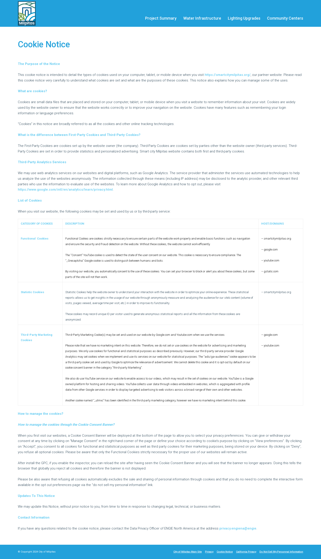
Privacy (209, 551)
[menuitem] (161, 16)
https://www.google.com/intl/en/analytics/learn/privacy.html (65, 190)
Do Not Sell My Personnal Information (281, 551)
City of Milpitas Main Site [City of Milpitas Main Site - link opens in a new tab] (187, 551)
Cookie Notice (225, 551)
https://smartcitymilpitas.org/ (228, 75)
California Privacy (246, 551)
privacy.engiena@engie (237, 528)
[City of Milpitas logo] (28, 13)
